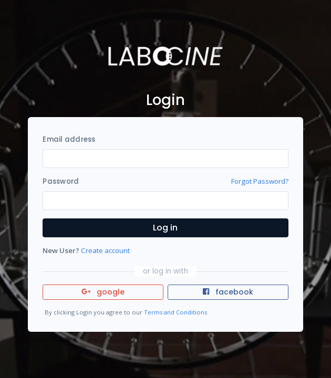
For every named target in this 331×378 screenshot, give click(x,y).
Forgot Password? (259, 181)
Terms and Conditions (175, 312)
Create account (105, 250)
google (103, 292)
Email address (69, 139)
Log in (165, 228)
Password (61, 181)
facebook (228, 292)
